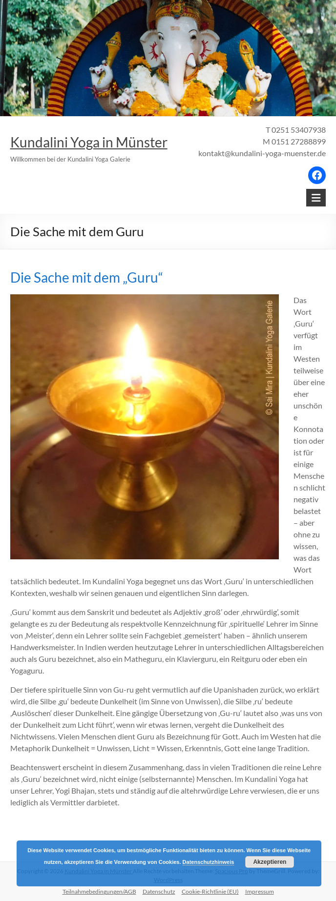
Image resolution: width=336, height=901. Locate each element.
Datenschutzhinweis (208, 862)
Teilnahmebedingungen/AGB (99, 891)
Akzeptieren (269, 862)
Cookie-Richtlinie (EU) (210, 891)
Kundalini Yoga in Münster (89, 142)
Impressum (259, 891)
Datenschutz (159, 891)
